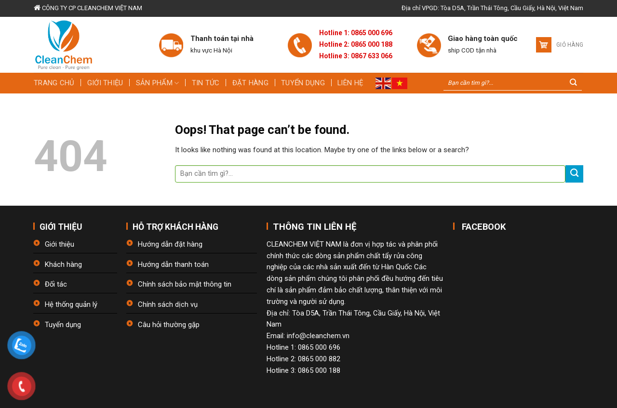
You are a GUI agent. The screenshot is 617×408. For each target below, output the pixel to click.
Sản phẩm (157, 83)
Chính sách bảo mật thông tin (184, 284)
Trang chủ (54, 83)
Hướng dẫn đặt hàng (170, 244)
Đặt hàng (250, 83)
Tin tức (206, 83)
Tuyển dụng (303, 83)
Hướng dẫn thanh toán (173, 264)
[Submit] (574, 174)
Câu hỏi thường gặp (169, 324)
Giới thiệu (105, 83)
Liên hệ (350, 83)
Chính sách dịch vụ (168, 304)
